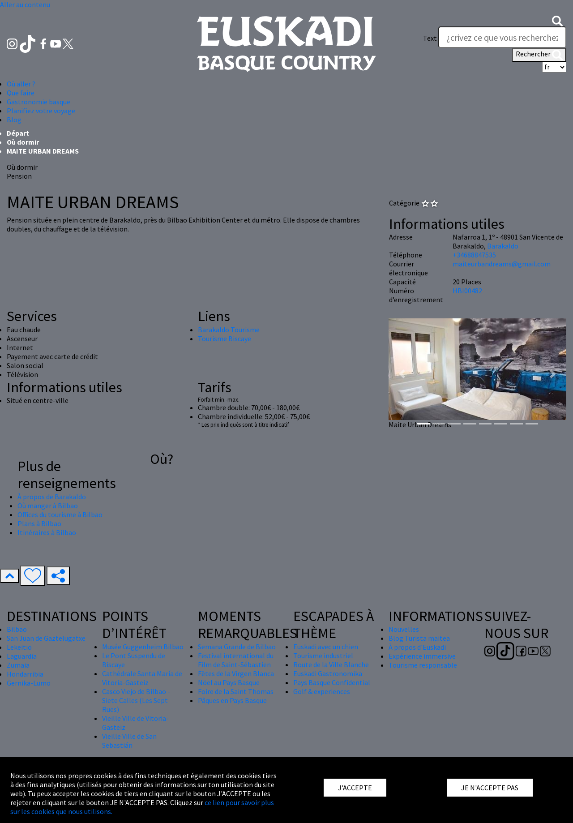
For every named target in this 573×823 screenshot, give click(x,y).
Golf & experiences (321, 691)
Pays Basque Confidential (331, 682)
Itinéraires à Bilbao (46, 532)
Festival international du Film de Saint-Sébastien (236, 660)
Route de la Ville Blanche (331, 664)
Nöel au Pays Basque (229, 682)
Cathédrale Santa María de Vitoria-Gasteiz (142, 678)
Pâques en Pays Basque (232, 700)
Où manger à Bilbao (47, 505)
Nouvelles (404, 629)
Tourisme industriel (323, 655)
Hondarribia (25, 673)
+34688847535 (474, 254)
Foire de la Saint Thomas (236, 691)
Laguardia (22, 656)
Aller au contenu (25, 4)
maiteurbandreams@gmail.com (502, 263)
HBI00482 (467, 290)
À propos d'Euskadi (417, 647)
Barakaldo (502, 245)
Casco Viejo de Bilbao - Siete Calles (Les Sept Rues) (136, 700)
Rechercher (539, 54)
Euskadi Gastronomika (327, 673)
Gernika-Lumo (29, 682)
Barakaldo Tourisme (229, 329)
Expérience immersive (422, 656)
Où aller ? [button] (21, 83)
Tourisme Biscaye (224, 338)
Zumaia (18, 664)
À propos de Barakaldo (51, 496)
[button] (557, 20)
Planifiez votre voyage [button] (41, 110)
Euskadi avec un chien (325, 646)
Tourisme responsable (423, 664)
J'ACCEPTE (355, 787)
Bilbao (17, 629)
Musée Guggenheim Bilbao (143, 646)
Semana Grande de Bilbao (237, 646)
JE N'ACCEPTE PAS (489, 787)
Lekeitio (19, 647)
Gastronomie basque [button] (38, 101)
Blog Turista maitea (419, 638)
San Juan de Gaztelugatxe (46, 638)
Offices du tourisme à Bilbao (60, 514)
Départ (18, 133)
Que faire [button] (20, 92)
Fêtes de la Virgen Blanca (236, 673)
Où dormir (23, 141)
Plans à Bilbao (39, 523)
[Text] (502, 37)
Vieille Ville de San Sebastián (129, 741)
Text (430, 38)
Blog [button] (14, 119)
